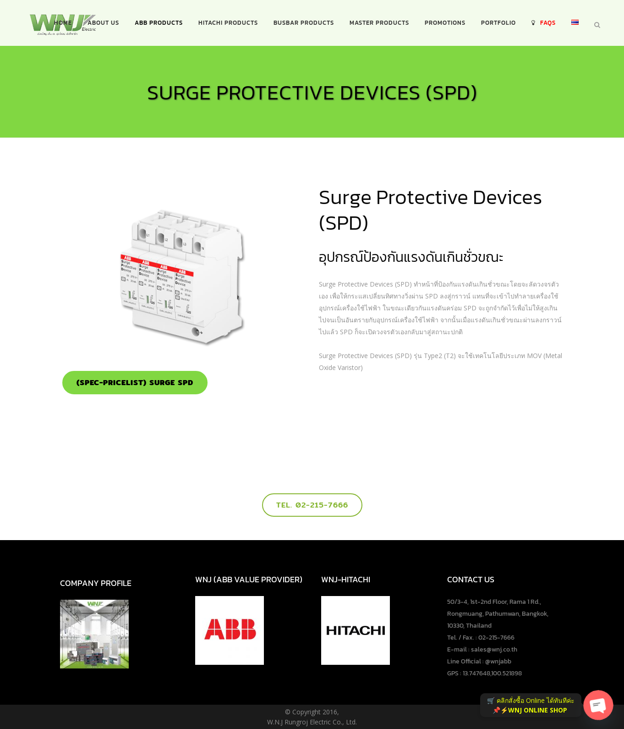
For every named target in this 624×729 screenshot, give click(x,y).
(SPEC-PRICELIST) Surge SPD (135, 382)
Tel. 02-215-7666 (312, 505)
